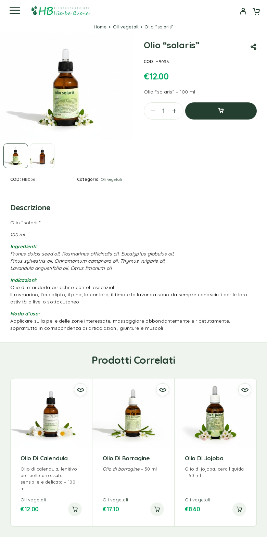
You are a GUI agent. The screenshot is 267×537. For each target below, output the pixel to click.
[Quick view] (80, 389)
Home (100, 26)
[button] (75, 509)
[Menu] (14, 10)
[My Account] (243, 12)
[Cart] (256, 12)
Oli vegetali (125, 26)
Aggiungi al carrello (221, 111)
